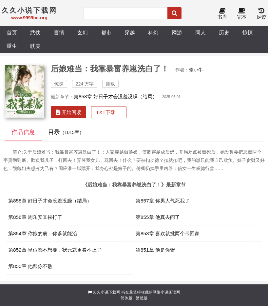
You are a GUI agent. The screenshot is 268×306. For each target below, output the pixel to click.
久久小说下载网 (106, 292)
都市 (106, 32)
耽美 (35, 46)
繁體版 (141, 298)
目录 (66, 132)
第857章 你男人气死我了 (163, 200)
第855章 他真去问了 (158, 217)
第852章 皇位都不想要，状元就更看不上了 (55, 250)
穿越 (129, 32)
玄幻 (82, 32)
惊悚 (247, 32)
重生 (12, 46)
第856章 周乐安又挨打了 (35, 217)
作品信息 (23, 132)
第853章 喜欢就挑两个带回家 (168, 233)
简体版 (126, 298)
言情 (59, 32)
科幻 (153, 32)
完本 (242, 14)
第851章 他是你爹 (155, 250)
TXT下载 (105, 112)
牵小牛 (196, 69)
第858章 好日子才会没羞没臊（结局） (115, 96)
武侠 (35, 32)
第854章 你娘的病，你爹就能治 (42, 233)
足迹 (261, 14)
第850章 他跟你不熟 (30, 266)
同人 (200, 32)
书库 (222, 14)
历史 (224, 32)
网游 (177, 32)
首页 (12, 32)
